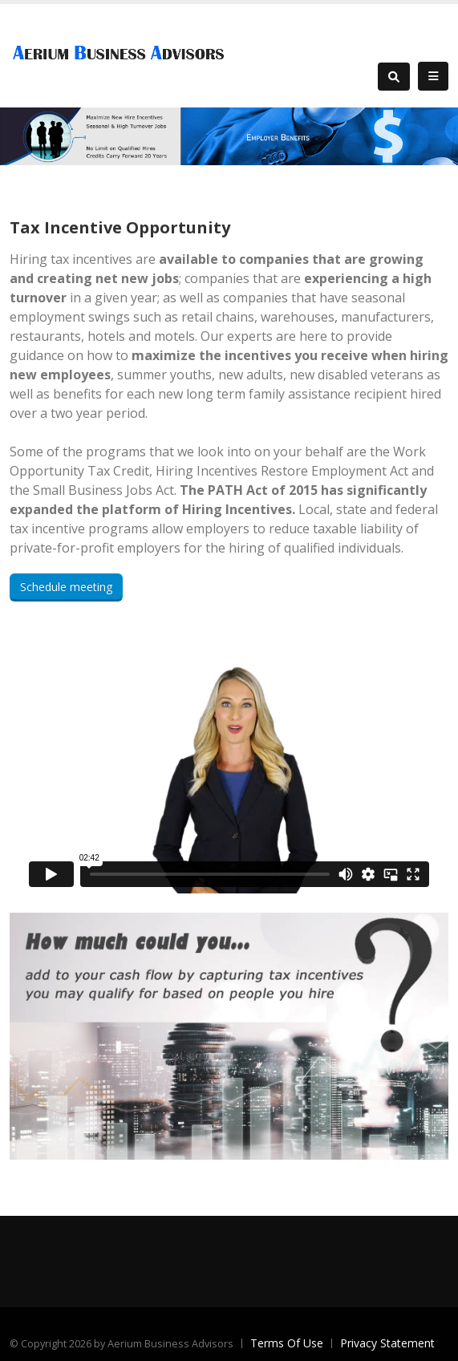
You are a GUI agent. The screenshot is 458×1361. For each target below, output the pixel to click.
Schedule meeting (66, 586)
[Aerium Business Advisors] (122, 54)
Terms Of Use (286, 1343)
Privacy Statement (387, 1343)
